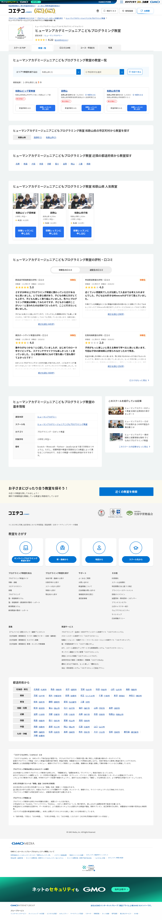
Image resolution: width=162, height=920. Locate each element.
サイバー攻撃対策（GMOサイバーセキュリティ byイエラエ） (45, 858)
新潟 (36, 708)
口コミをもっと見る (138, 380)
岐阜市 (41, 702)
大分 (96, 731)
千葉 (101, 695)
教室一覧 (42, 48)
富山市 (56, 708)
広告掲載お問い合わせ (87, 590)
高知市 (86, 720)
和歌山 (112, 714)
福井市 (86, 708)
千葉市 (106, 695)
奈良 (41, 163)
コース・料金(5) (87, 47)
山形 (113, 689)
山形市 (118, 689)
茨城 (36, 695)
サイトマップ (117, 614)
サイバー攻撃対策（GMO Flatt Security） (80, 858)
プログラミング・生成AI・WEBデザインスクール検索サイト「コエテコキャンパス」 (93, 632)
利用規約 (115, 578)
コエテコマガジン (15, 586)
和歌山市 (119, 714)
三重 (81, 163)
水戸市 (41, 695)
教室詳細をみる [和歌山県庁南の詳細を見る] (116, 108)
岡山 (73, 163)
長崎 (66, 731)
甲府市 (101, 708)
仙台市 (88, 689)
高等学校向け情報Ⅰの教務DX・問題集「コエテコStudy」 (83, 660)
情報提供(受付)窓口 (86, 594)
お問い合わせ (84, 582)
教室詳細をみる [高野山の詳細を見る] (71, 108)
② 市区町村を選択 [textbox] (93, 72)
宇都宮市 (57, 695)
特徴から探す (50, 590)
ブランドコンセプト (119, 602)
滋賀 (65, 163)
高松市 (56, 720)
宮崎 (111, 731)
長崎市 (71, 732)
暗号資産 (114, 913)
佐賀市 (56, 732)
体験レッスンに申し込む (45, 108)
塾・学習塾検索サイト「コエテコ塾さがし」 (78, 644)
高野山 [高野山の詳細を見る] (64, 90)
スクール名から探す (53, 586)
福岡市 (41, 732)
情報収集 (96, 913)
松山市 (71, 720)
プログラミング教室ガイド (18, 578)
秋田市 (103, 689)
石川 (66, 708)
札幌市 (43, 689)
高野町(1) (38, 137)
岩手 (68, 689)
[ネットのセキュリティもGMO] (21, 2)
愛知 (66, 701)
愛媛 (66, 720)
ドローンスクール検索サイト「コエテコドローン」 (80, 636)
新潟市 (41, 708)
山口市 (101, 727)
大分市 (101, 732)
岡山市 (71, 727)
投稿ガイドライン (118, 594)
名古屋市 (72, 702)
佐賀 (51, 731)
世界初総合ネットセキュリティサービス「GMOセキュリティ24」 (31, 855)
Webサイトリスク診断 (76, 855)
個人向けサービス (125, 913)
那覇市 (41, 735)
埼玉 (82, 695)
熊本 (81, 731)
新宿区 (121, 695)
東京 (116, 695)
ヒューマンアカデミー (53, 35)
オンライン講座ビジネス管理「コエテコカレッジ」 (81, 652)
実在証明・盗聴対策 (17, 858)
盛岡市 (73, 689)
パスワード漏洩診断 (60, 855)
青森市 (58, 689)
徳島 (25, 163)
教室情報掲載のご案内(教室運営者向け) (22, 6)
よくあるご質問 (84, 578)
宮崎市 (116, 732)
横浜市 (138, 695)
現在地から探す (51, 594)
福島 (128, 689)
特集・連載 (13, 582)
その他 (136, 913)
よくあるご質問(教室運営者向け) (49, 6)
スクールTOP (20, 47)
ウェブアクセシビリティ (121, 610)
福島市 (133, 689)
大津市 (41, 714)
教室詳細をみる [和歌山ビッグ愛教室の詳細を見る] (25, 108)
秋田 (98, 689)
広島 (81, 726)
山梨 (96, 708)
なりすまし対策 (100, 858)
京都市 (56, 714)
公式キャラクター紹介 (120, 606)
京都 (49, 163)
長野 (111, 708)
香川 (57, 163)
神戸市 (86, 714)
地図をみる (90, 95)
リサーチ (88, 913)
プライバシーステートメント (122, 590)
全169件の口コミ (61, 40)
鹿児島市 (134, 732)
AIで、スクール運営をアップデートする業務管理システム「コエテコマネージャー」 (93, 648)
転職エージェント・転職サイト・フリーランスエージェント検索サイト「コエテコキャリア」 (96, 640)
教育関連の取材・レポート (18, 610)
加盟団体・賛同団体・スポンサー (124, 598)
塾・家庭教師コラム (16, 598)
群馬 (67, 695)
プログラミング (14, 594)
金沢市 (71, 708)
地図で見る (135, 71)
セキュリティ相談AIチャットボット (97, 855)
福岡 (36, 731)
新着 (10, 590)
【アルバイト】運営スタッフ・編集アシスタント (27, 632)
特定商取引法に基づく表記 (122, 586)
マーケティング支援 (76, 913)
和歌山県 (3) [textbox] (47, 72)
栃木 (51, 695)
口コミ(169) (65, 47)
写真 (110, 47)
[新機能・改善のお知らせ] (97, 11)
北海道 (36, 689)
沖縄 (36, 735)
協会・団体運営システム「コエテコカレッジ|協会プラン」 (83, 668)
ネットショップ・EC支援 (36, 913)
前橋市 (73, 695)
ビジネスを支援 (52, 913)
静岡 (51, 701)
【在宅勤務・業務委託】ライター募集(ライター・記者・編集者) (32, 636)
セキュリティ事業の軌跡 (115, 858)
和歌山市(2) (51, 137)
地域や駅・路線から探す (55, 578)
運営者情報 (83, 598)
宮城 (83, 689)
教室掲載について (85, 586)
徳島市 (41, 720)
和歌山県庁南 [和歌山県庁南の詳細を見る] (113, 90)
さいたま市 (90, 695)
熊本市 (86, 732)
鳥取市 (41, 727)
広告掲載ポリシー (118, 618)
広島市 (86, 727)
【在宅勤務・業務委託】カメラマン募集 (23, 640)
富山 (51, 708)
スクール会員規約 (118, 582)
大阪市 (71, 714)
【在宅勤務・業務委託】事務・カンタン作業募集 (27, 644)
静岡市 (56, 702)
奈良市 (101, 714)
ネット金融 (105, 913)
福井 (81, 708)
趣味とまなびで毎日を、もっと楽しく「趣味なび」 (81, 664)
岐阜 (36, 701)
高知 (81, 720)
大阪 (33, 163)
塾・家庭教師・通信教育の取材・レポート (24, 602)
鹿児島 (127, 731)
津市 (87, 702)
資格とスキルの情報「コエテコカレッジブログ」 (80, 656)
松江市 (56, 727)
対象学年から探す (52, 582)
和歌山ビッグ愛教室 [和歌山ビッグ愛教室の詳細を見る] (25, 90)
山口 (96, 726)
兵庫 (18, 163)
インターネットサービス (18, 913)
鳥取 (88, 163)
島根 (51, 726)
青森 (53, 689)
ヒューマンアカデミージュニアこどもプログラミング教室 (62, 424)
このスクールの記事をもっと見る (133, 446)
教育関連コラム (14, 606)
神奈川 (132, 695)
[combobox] (61, 72)
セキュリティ (63, 913)
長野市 (116, 708)
